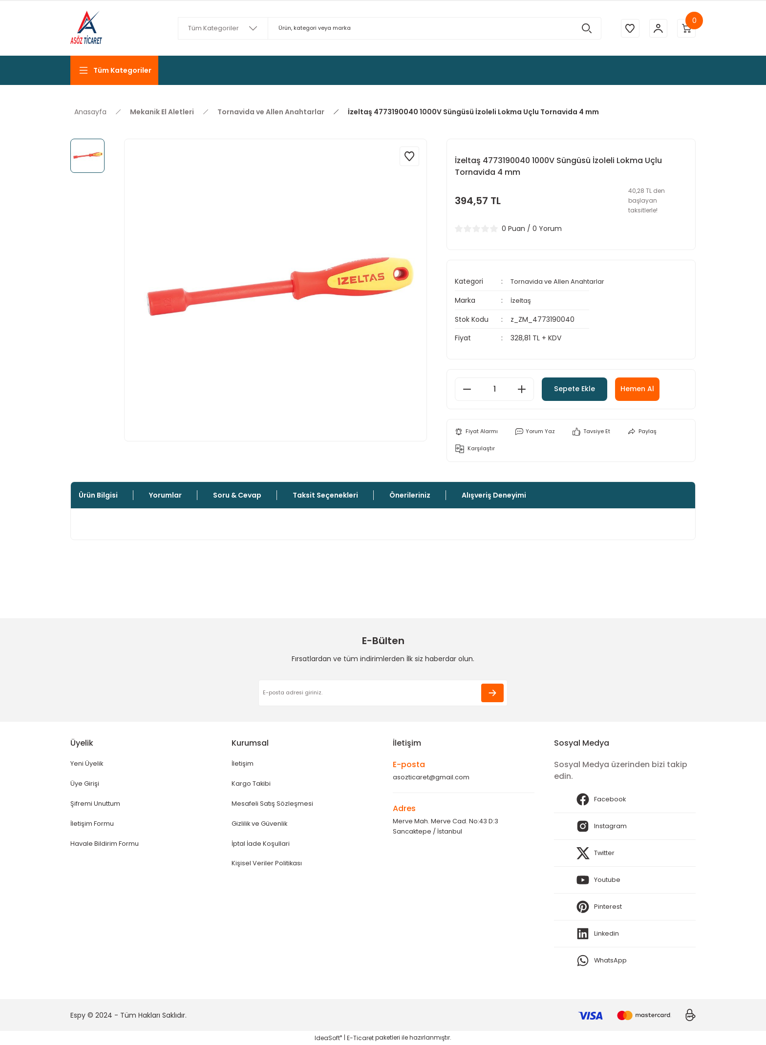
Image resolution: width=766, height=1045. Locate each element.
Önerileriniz (409, 495)
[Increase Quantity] (521, 388)
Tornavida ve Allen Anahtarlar (561, 281)
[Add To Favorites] (409, 156)
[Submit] (492, 693)
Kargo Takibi (252, 785)
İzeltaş (521, 300)
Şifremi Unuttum (98, 805)
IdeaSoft (328, 1038)
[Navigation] (114, 70)
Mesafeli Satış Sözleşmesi (275, 805)
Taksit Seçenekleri (325, 495)
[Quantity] (494, 388)
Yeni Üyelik (88, 764)
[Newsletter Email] (383, 693)
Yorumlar (165, 495)
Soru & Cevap (237, 495)
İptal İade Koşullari (262, 846)
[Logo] (86, 28)
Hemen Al (660, 388)
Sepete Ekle (584, 388)
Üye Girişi (85, 785)
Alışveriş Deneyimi (494, 495)
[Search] (388, 28)
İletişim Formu (94, 826)
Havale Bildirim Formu (106, 846)
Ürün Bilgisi (98, 495)
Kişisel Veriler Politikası (268, 867)
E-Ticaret (360, 1038)
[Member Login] (656, 28)
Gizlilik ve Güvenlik (262, 826)
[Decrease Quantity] (467, 388)
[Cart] (686, 28)
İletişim (243, 764)
